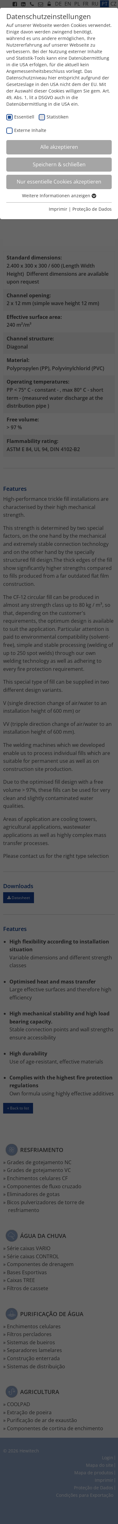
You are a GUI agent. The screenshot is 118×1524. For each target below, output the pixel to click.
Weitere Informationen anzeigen (59, 196)
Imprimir (58, 209)
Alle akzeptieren (59, 146)
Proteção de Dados (92, 209)
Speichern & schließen (59, 164)
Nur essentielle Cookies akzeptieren (59, 181)
